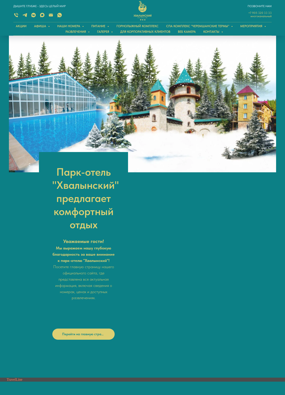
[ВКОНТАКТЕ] (33, 17)
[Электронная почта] (51, 17)
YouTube (152, 308)
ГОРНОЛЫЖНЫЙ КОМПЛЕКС (137, 26)
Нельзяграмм (155, 300)
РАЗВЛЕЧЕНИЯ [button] (76, 31)
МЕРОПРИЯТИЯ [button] (251, 26)
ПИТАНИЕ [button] (98, 26)
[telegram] (31, 299)
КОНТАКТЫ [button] (211, 31)
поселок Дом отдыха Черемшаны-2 (236, 332)
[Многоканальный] (16, 17)
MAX (86, 299)
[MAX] (42, 17)
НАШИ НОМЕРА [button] (69, 26)
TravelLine (14, 241)
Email (88, 320)
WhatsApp (90, 313)
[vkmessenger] (38, 299)
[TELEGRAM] (25, 17)
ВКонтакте (154, 286)
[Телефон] (16, 299)
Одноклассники (157, 293)
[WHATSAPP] (59, 17)
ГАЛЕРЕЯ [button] (103, 31)
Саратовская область (228, 323)
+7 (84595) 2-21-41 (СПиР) (98, 334)
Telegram (89, 306)
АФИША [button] (40, 26)
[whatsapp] (23, 299)
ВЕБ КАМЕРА (187, 31)
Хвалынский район (226, 328)
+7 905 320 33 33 (260, 12)
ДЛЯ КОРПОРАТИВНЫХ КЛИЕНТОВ (145, 31)
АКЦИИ (21, 26)
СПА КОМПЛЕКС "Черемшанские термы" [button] (198, 26)
